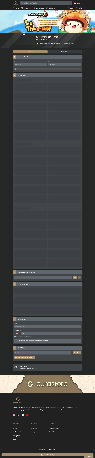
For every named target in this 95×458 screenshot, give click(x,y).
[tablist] (47, 51)
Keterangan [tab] (64, 51)
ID (14, 61)
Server (50, 61)
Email (15, 323)
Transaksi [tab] (30, 51)
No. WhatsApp (17, 330)
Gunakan (76, 353)
